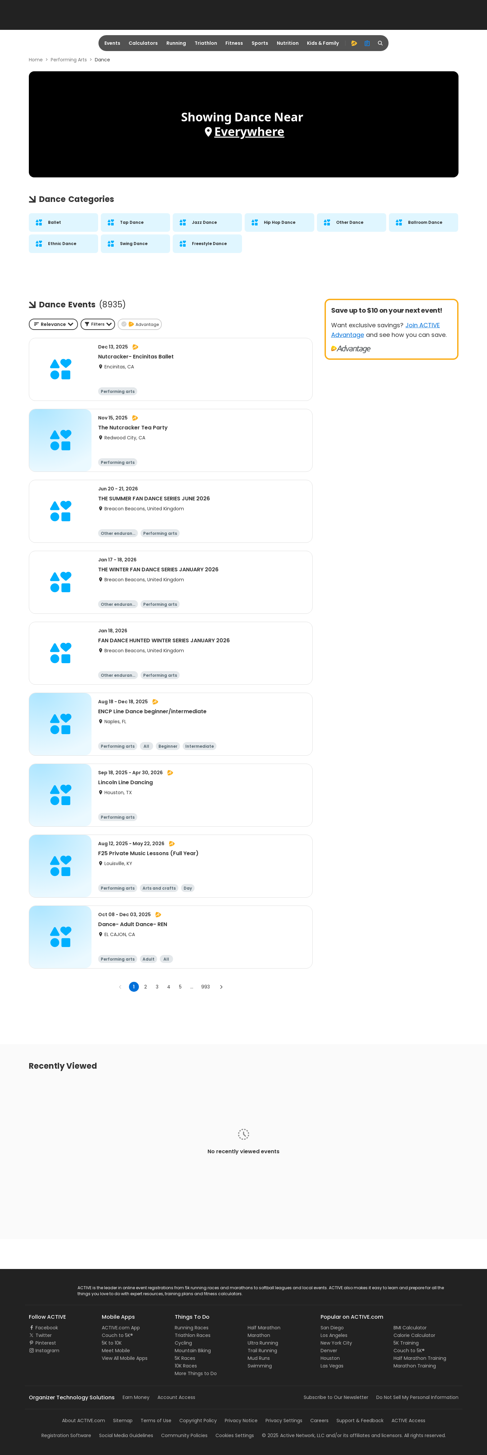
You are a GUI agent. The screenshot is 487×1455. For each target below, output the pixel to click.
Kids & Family (323, 43)
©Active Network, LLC (293, 1435)
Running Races (192, 1327)
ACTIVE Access (408, 1420)
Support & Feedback (360, 1420)
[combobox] (53, 324)
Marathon (259, 1335)
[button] (98, 324)
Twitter (43, 1335)
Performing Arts (69, 59)
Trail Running (262, 1350)
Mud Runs (259, 1358)
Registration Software (66, 1435)
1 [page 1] (134, 986)
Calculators (143, 43)
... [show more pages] (191, 986)
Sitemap (123, 1420)
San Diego (332, 1327)
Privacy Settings (284, 1420)
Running (176, 43)
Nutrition (288, 43)
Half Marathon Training (420, 1358)
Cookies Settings (234, 1435)
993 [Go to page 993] (205, 986)
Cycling (183, 1343)
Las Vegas (332, 1365)
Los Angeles (334, 1335)
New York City (336, 1343)
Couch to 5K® (117, 1335)
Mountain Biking (193, 1350)
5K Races (185, 1358)
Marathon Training (415, 1365)
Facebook (46, 1327)
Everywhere (249, 131)
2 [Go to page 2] (145, 986)
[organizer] (367, 43)
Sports (260, 43)
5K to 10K (112, 1343)
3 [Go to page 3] (157, 986)
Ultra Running (263, 1343)
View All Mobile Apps (125, 1358)
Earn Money (136, 1397)
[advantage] (354, 43)
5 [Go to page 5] (180, 986)
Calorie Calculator (414, 1335)
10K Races (186, 1365)
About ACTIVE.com (83, 1420)
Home (36, 59)
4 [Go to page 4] (168, 986)
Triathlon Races (193, 1335)
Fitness (234, 43)
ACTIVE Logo (43, 1288)
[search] (381, 43)
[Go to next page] (221, 987)
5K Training (406, 1343)
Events (112, 43)
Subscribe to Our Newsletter (336, 1397)
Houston (330, 1358)
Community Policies (184, 1435)
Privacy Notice (241, 1420)
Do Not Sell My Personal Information (417, 1397)
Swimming (260, 1365)
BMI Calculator (410, 1327)
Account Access (176, 1397)
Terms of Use (156, 1420)
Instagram (47, 1350)
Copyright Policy (198, 1420)
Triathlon (206, 43)
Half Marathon (264, 1327)
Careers (319, 1420)
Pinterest (45, 1343)
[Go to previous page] (120, 987)
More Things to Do (196, 1373)
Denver (329, 1350)
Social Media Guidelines (126, 1435)
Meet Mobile (116, 1350)
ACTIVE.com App (121, 1327)
